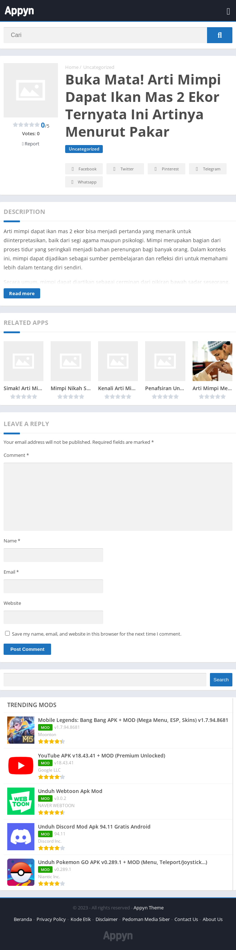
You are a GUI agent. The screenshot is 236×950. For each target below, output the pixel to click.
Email (11, 572)
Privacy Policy (51, 919)
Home (72, 67)
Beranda (23, 919)
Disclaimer (107, 919)
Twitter (122, 169)
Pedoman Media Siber (146, 919)
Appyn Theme (149, 907)
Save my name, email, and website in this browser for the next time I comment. (96, 634)
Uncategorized (98, 67)
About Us (213, 919)
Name (12, 540)
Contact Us (186, 919)
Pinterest (165, 169)
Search (221, 679)
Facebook (83, 169)
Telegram (206, 169)
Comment (16, 455)
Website (12, 603)
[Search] (118, 35)
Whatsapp (83, 182)
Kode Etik (81, 919)
